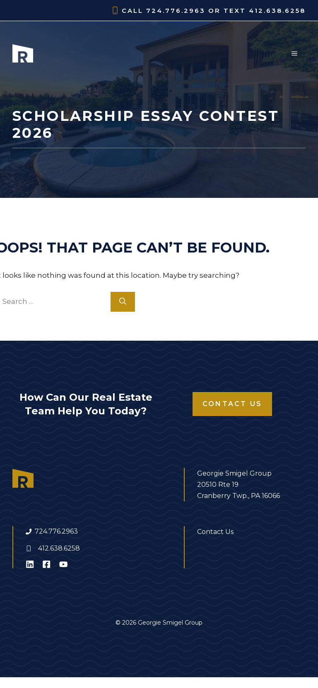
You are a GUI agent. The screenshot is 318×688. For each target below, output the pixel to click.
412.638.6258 (59, 548)
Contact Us (232, 404)
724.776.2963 (56, 531)
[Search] (123, 302)
